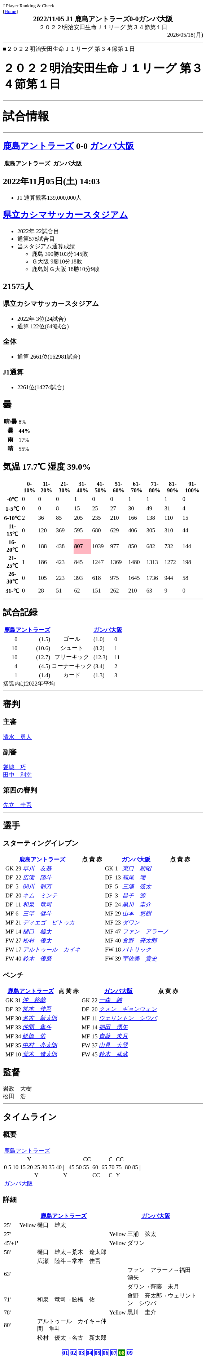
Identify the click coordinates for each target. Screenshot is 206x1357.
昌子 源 (133, 895)
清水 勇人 (17, 737)
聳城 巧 (14, 767)
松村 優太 (37, 940)
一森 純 (110, 1000)
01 (65, 1353)
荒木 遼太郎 (39, 1054)
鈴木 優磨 (37, 958)
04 (89, 1353)
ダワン (131, 922)
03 (81, 1353)
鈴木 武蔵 (113, 1054)
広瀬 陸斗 (37, 877)
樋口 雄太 (37, 931)
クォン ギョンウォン (128, 1009)
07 (114, 1353)
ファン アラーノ (145, 931)
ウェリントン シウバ (128, 1018)
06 (106, 1353)
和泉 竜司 (37, 904)
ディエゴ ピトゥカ (49, 922)
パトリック (136, 949)
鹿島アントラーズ (38, 146)
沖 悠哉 (33, 1000)
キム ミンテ (40, 895)
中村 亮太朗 (39, 1045)
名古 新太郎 (39, 1018)
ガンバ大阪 (112, 146)
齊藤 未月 (113, 1036)
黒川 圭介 (136, 904)
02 (73, 1353)
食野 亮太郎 (139, 940)
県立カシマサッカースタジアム (65, 214)
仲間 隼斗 (36, 1027)
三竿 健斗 (37, 913)
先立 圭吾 (17, 805)
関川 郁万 (37, 886)
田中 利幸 (17, 775)
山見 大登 (113, 1045)
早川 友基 (37, 868)
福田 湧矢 (113, 1027)
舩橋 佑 (33, 1036)
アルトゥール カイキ (51, 949)
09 (130, 1353)
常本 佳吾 (36, 1009)
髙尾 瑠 (133, 877)
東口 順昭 (136, 868)
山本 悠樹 (136, 913)
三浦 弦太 (136, 886)
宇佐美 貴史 (139, 958)
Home (10, 11)
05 (97, 1353)
